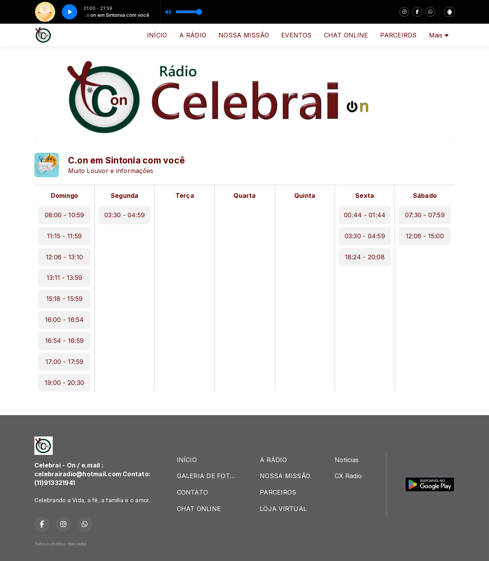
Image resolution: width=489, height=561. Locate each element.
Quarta (244, 195)
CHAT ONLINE (346, 35)
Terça (184, 195)
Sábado (425, 195)
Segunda (125, 195)
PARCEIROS (398, 35)
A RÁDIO (192, 35)
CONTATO (192, 492)
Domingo (64, 195)
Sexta (364, 195)
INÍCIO (157, 35)
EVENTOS (296, 35)
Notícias (347, 460)
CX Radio (348, 476)
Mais (439, 35)
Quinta (304, 195)
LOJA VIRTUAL (283, 508)
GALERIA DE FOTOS (208, 476)
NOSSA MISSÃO (244, 35)
